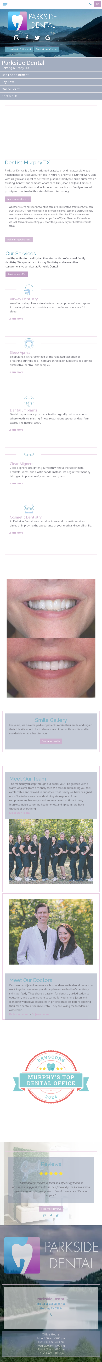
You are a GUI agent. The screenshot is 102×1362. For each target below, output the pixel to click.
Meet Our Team (19, 823)
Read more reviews (51, 1218)
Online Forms (11, 89)
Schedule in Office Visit (19, 49)
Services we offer (17, 285)
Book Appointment (15, 75)
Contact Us (9, 96)
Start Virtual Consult (46, 49)
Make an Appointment (19, 249)
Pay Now (8, 82)
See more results (51, 752)
